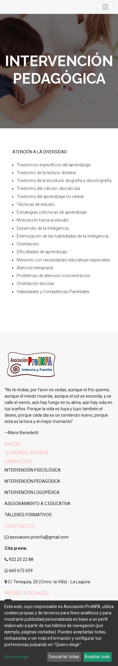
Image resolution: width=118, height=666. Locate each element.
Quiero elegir (16, 656)
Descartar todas (64, 656)
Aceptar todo (97, 656)
